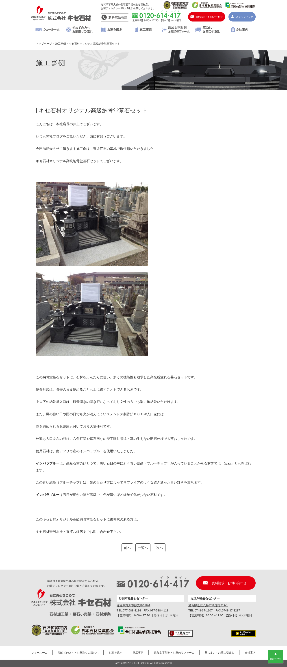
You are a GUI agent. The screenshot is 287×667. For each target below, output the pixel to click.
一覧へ (143, 548)
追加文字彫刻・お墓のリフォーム (175, 30)
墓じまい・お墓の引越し (207, 30)
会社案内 (239, 30)
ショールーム (47, 30)
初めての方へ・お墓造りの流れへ (79, 30)
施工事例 (144, 30)
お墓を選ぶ (111, 30)
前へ (127, 548)
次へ (159, 548)
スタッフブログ (244, 16)
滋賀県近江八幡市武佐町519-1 (208, 605)
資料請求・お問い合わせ (209, 16)
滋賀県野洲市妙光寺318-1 (133, 605)
